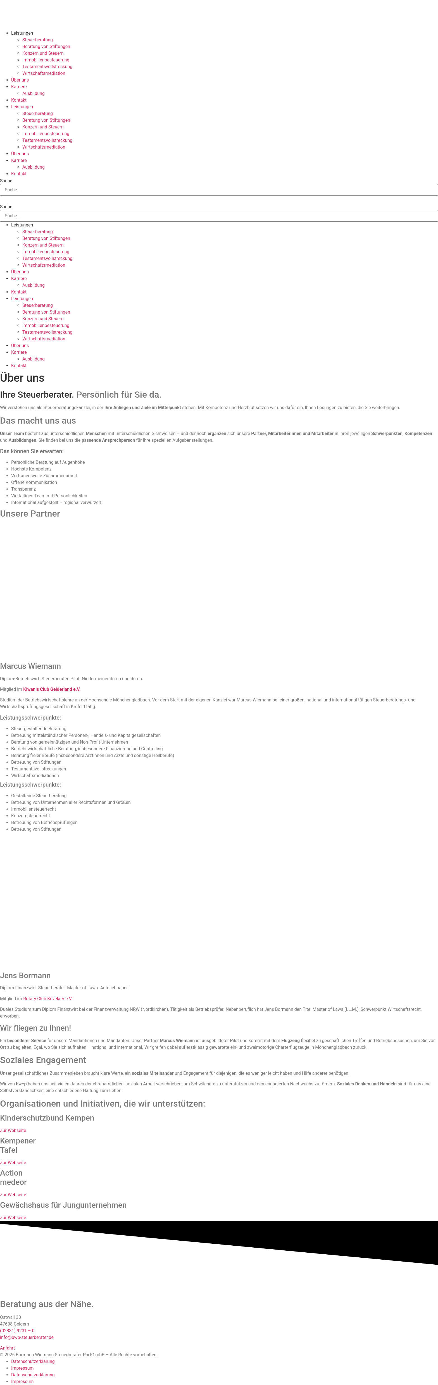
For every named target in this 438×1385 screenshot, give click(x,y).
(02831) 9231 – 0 (17, 1330)
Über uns (20, 80)
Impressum (22, 1368)
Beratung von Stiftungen (46, 46)
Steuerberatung (37, 39)
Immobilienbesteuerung (45, 60)
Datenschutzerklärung (33, 1361)
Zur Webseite (13, 1130)
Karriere (19, 86)
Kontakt (19, 100)
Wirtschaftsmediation (43, 73)
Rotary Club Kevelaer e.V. (47, 998)
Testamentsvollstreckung (47, 66)
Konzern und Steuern (43, 53)
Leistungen (22, 33)
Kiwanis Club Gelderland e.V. (51, 689)
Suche (6, 181)
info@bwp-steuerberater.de (27, 1337)
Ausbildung (33, 93)
